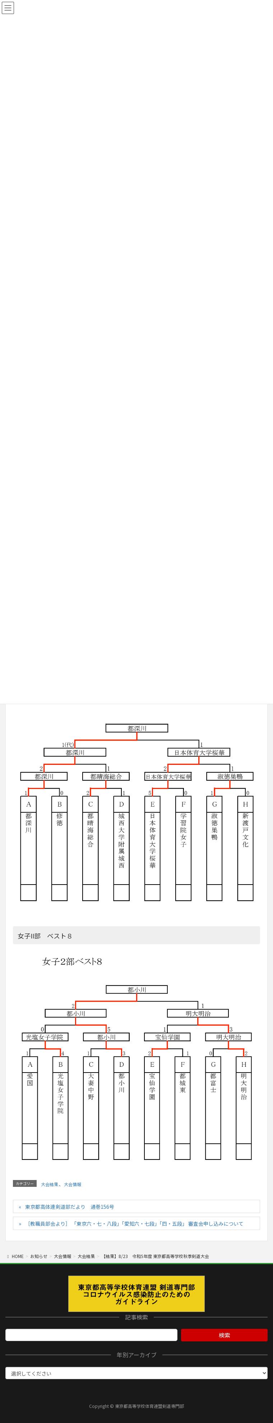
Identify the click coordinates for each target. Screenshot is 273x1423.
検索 (224, 1335)
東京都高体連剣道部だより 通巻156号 (69, 1206)
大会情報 (72, 1184)
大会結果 (49, 1184)
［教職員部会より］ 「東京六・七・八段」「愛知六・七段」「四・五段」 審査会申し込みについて (134, 1223)
